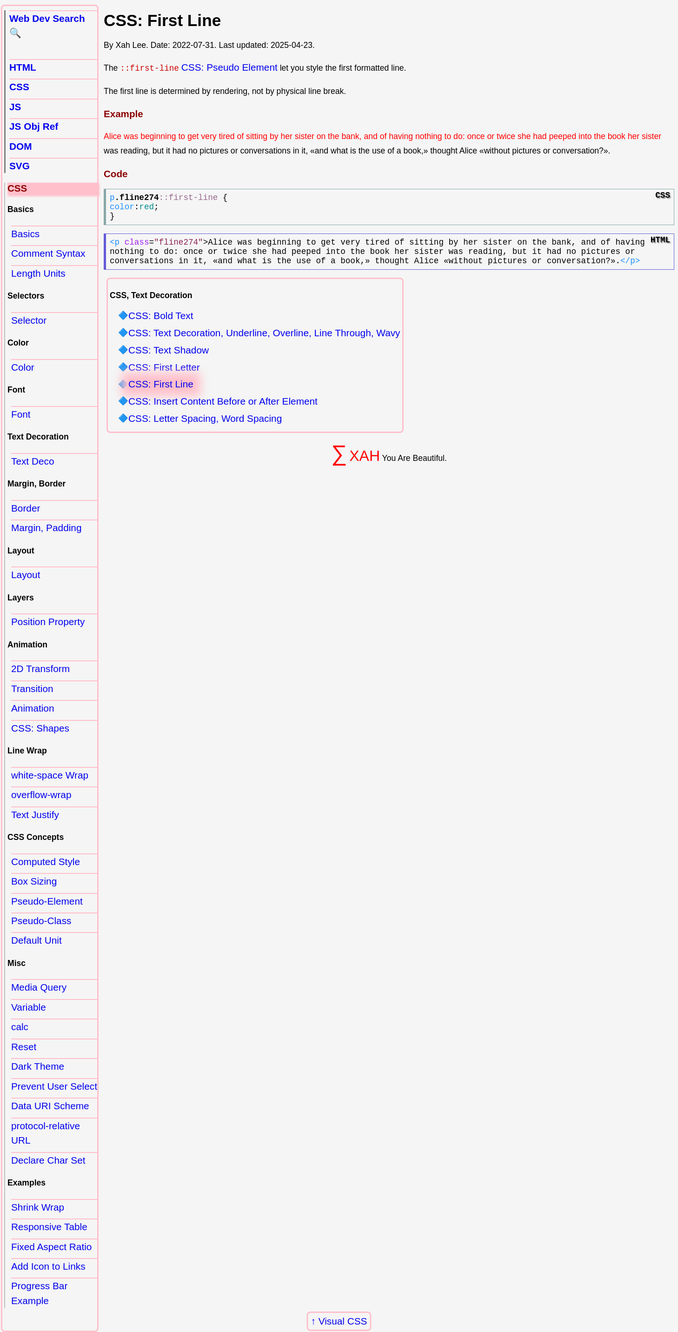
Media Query (38, 987)
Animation (32, 708)
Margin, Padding (46, 527)
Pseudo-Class (41, 920)
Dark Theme (37, 1066)
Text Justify (35, 814)
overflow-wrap (41, 794)
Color (22, 367)
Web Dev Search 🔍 (47, 25)
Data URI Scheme (50, 1105)
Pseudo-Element (47, 901)
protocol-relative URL (45, 1133)
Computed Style (45, 861)
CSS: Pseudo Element (229, 67)
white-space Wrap (49, 775)
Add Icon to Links (48, 1266)
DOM (20, 146)
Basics (25, 233)
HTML (22, 67)
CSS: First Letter (164, 378)
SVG (19, 165)
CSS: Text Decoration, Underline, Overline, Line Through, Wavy (264, 344)
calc (19, 1026)
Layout (25, 574)
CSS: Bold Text (160, 327)
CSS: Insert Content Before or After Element (223, 413)
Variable (28, 1007)
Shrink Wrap (37, 1207)
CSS (19, 86)
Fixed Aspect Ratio (51, 1246)
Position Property (48, 621)
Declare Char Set (48, 1160)
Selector (29, 320)
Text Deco (32, 461)
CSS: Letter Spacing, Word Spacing (205, 430)
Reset (23, 1046)
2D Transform (40, 668)
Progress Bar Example (39, 1292)
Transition (32, 688)
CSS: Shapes (40, 728)
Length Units (38, 273)
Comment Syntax (48, 253)
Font (21, 414)
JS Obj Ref (33, 126)
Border (25, 508)
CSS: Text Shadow (168, 361)
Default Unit (36, 940)
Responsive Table (49, 1226)
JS (15, 106)
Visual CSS (343, 1321)
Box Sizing (34, 881)
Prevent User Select (54, 1086)
